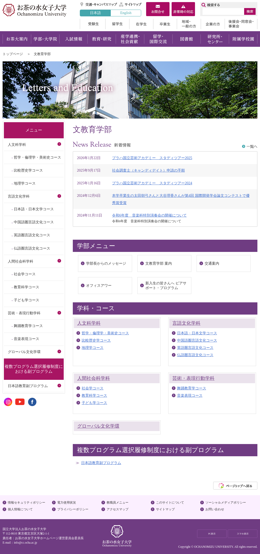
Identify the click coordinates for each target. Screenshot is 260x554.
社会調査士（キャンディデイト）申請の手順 (148, 170)
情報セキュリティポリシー (26, 502)
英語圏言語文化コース (195, 348)
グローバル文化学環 (98, 426)
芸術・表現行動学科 (193, 378)
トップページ (13, 54)
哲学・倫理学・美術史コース (105, 333)
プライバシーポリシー (72, 509)
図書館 (186, 39)
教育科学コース (94, 395)
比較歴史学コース (96, 340)
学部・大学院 (45, 39)
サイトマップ (130, 4)
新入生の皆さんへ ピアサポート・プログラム (165, 285)
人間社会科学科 (93, 378)
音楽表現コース (190, 395)
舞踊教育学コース (191, 388)
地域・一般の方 (189, 24)
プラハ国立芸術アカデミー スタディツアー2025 (152, 158)
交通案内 (212, 263)
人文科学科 (89, 323)
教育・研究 (101, 39)
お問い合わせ (214, 509)
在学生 (141, 24)
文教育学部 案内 (158, 263)
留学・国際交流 (158, 39)
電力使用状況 (66, 502)
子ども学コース (94, 403)
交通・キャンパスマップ (99, 4)
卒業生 (165, 24)
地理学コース (92, 348)
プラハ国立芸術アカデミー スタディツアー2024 (152, 183)
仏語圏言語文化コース (195, 355)
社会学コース (92, 388)
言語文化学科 (186, 323)
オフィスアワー (99, 285)
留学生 (117, 24)
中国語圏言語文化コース (197, 340)
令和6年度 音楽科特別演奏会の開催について (149, 215)
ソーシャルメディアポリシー (225, 502)
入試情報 (73, 39)
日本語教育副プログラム (101, 463)
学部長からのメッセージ (106, 263)
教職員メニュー (117, 502)
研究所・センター (215, 39)
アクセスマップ (117, 509)
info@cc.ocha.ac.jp (25, 542)
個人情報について (20, 509)
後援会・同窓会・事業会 (241, 24)
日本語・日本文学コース (197, 333)
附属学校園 (243, 39)
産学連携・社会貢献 (130, 39)
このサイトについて (170, 502)
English (125, 13)
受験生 (92, 24)
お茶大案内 (17, 39)
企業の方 (213, 24)
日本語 (95, 13)
